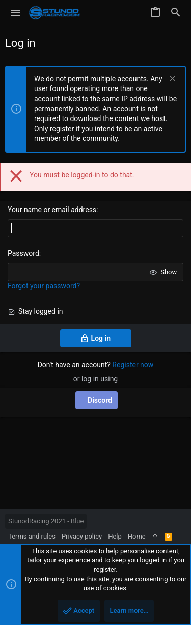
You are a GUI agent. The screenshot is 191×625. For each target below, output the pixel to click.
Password (23, 253)
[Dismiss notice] (171, 79)
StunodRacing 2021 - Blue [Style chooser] (46, 521)
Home (137, 536)
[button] (15, 13)
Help (115, 536)
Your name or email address (52, 209)
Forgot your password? (44, 286)
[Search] (176, 12)
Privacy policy (82, 536)
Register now (132, 365)
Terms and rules (32, 536)
